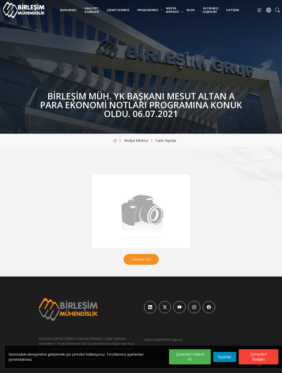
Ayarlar (224, 357)
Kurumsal (68, 10)
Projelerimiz (148, 10)
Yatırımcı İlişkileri (211, 9)
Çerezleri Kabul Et (190, 356)
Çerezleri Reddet (258, 356)
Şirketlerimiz (118, 10)
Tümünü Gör (141, 259)
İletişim (232, 10)
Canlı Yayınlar (166, 140)
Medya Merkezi (173, 9)
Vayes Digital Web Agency (163, 339)
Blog (191, 10)
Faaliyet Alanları (92, 9)
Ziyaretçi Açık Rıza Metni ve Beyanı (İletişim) (70, 338)
